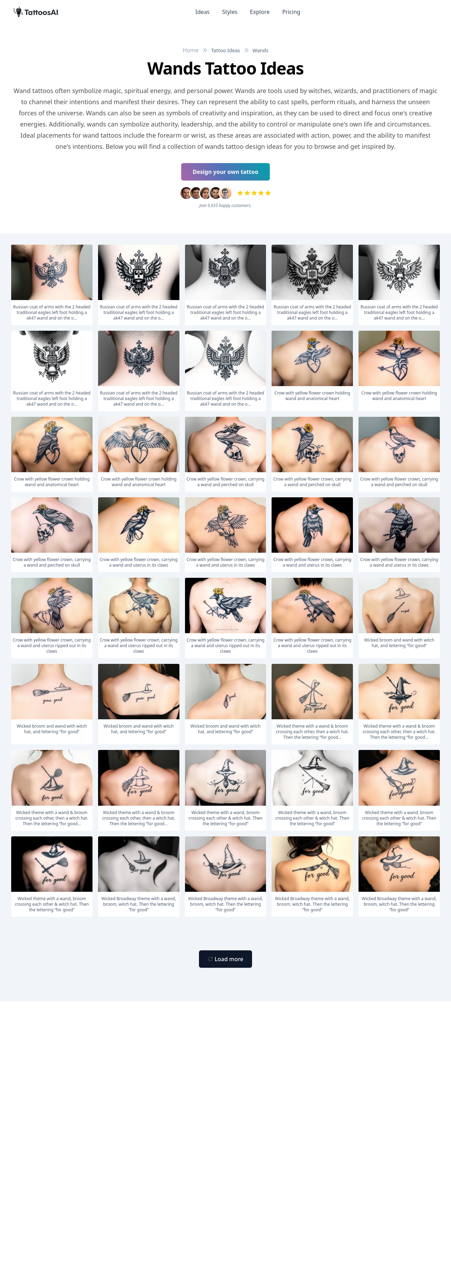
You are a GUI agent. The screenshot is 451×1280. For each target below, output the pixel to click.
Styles (230, 12)
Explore (259, 12)
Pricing (291, 12)
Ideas (202, 12)
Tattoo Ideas (225, 50)
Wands (260, 50)
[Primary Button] (225, 959)
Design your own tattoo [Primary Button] (225, 172)
